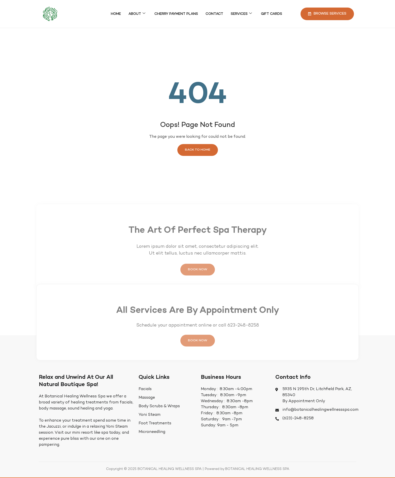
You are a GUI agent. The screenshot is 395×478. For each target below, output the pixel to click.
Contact (214, 14)
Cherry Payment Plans (176, 14)
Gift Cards (271, 14)
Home (116, 14)
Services (241, 14)
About (136, 14)
